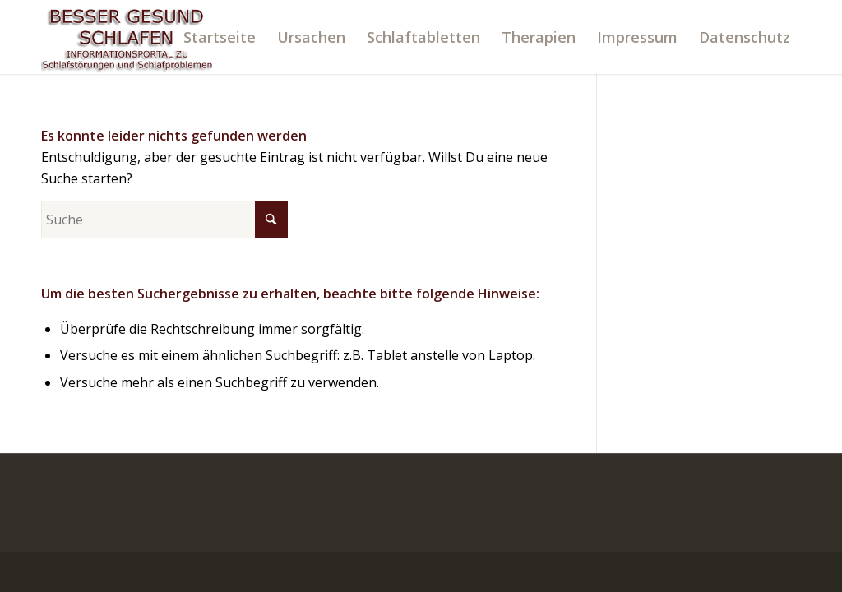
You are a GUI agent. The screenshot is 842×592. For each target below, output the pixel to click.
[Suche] (164, 219)
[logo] (127, 37)
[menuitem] (219, 37)
